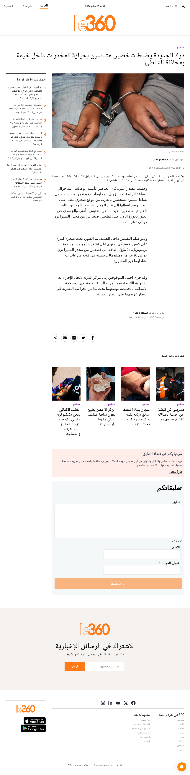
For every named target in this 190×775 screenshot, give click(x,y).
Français (27, 6)
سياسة (180, 720)
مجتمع (180, 47)
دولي (182, 749)
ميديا (182, 737)
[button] (181, 766)
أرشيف (146, 741)
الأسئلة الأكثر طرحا (141, 724)
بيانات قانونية (143, 732)
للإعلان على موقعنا (141, 728)
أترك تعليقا (118, 583)
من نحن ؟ (145, 720)
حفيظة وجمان (160, 159)
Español (8, 6)
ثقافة (181, 732)
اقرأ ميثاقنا (175, 472)
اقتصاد (181, 724)
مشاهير (180, 745)
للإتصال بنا (145, 737)
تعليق (176, 502)
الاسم (176, 547)
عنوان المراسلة (169, 563)
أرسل (75, 666)
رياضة (181, 741)
